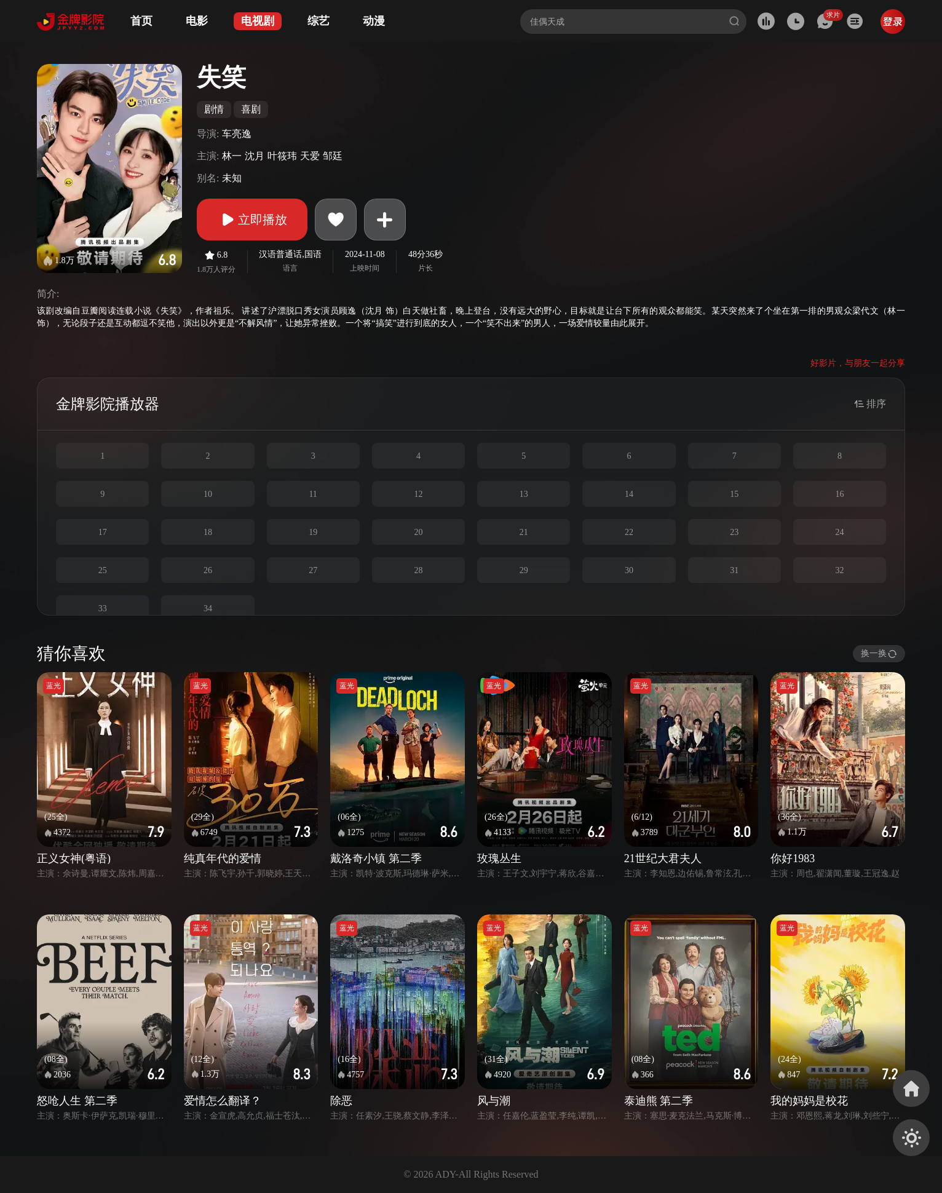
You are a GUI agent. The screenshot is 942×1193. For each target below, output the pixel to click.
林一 (232, 156)
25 (102, 570)
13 (524, 494)
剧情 (214, 109)
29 (524, 570)
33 (102, 608)
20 (418, 532)
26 (208, 570)
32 (839, 570)
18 (208, 532)
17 (102, 532)
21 (524, 532)
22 (629, 532)
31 (734, 570)
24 (839, 532)
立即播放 (252, 219)
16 (839, 494)
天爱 (310, 156)
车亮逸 (236, 134)
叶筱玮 (282, 156)
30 (629, 570)
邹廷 (332, 156)
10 (208, 494)
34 (208, 608)
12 (418, 494)
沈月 (254, 156)
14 (629, 494)
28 (418, 570)
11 (313, 494)
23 (734, 532)
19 (313, 532)
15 (734, 494)
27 (313, 570)
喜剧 (251, 109)
